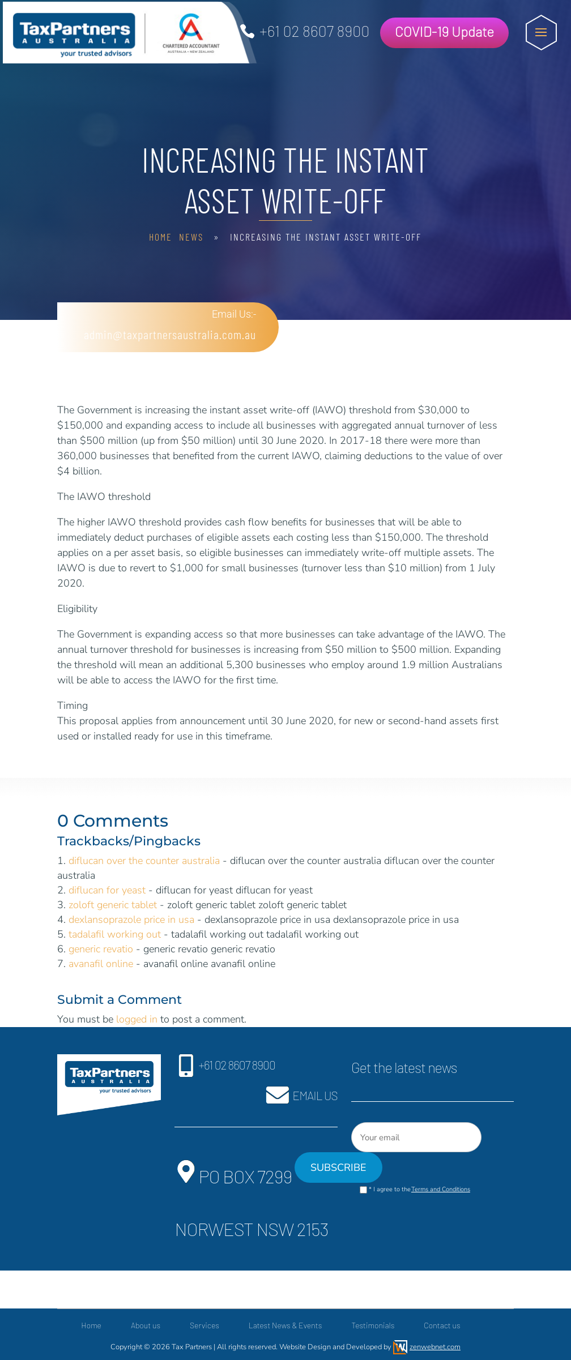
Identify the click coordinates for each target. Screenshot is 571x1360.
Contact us (442, 1325)
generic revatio (101, 949)
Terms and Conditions (440, 1189)
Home (160, 236)
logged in (136, 1019)
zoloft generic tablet (113, 905)
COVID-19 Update (444, 31)
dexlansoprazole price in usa (131, 919)
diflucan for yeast (107, 890)
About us (145, 1325)
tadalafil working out (115, 934)
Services (204, 1325)
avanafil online (101, 963)
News (191, 236)
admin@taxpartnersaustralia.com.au (166, 334)
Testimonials (372, 1325)
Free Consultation (409, 330)
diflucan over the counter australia (144, 860)
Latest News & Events (285, 1325)
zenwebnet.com (435, 1347)
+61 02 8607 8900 (314, 31)
